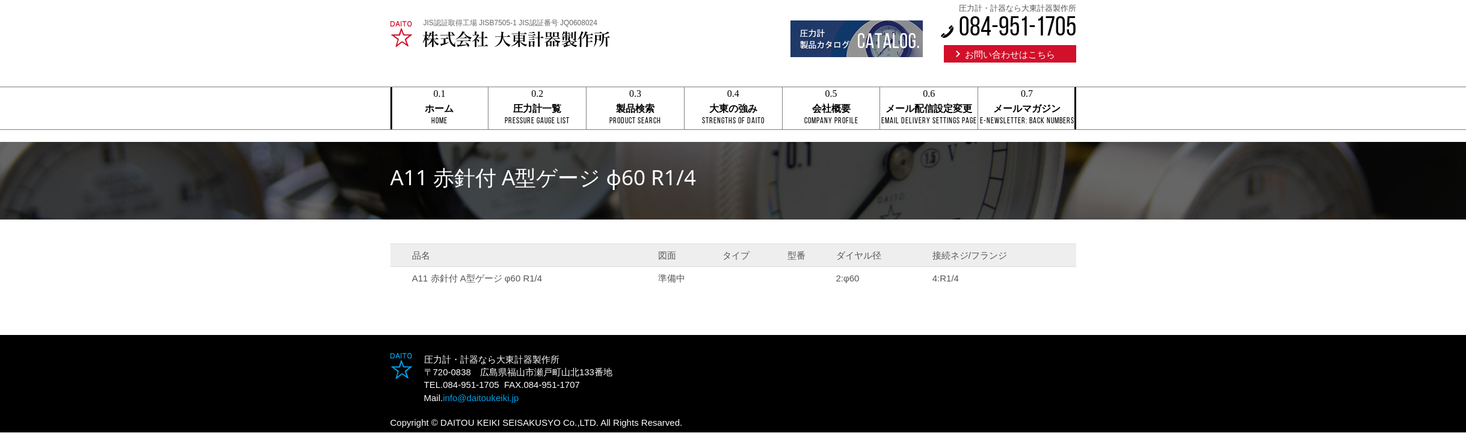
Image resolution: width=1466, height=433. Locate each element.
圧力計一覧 (537, 108)
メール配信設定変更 (929, 108)
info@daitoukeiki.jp (481, 398)
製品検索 (635, 108)
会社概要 (831, 108)
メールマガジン (1027, 108)
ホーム (439, 108)
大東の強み (733, 108)
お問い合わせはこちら (1010, 54)
